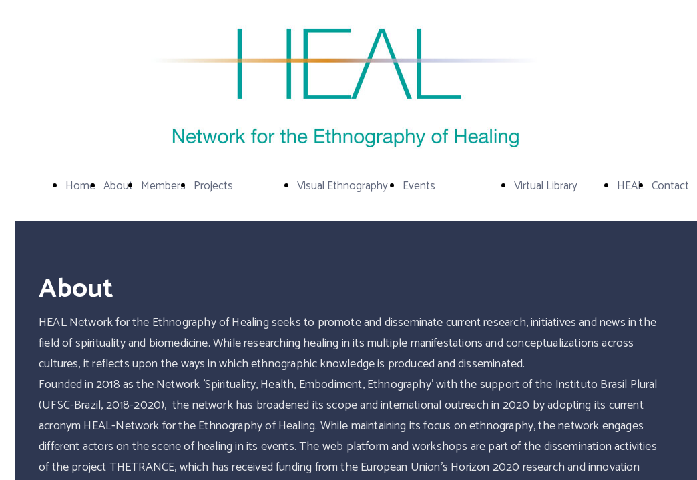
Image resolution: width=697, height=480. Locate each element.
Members (163, 186)
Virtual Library (545, 186)
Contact (670, 186)
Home (80, 186)
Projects (213, 186)
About (118, 186)
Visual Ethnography (342, 186)
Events (419, 186)
